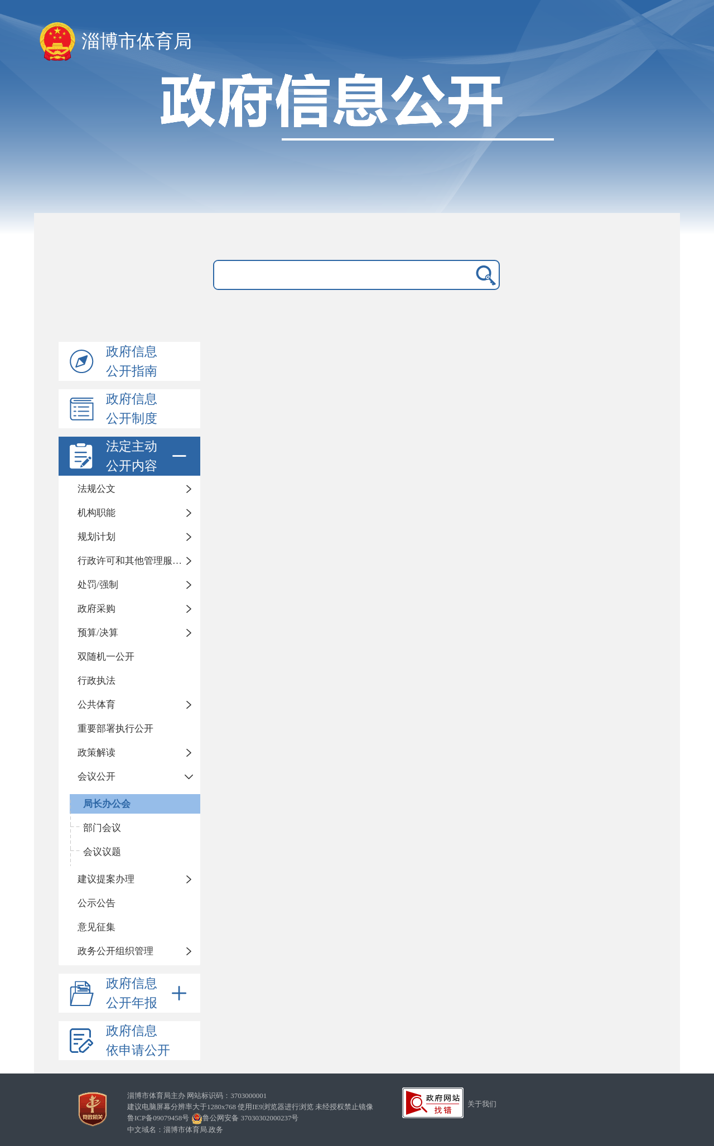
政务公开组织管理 (115, 951)
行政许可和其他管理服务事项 (139, 560)
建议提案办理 (106, 879)
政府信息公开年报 (148, 993)
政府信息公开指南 (131, 361)
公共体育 (96, 704)
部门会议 (102, 828)
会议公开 (96, 776)
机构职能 (96, 512)
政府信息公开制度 (131, 408)
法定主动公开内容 (148, 456)
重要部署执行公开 (115, 728)
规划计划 (96, 536)
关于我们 (481, 1104)
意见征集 (96, 927)
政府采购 (96, 608)
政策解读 (96, 752)
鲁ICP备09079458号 (158, 1118)
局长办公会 (107, 804)
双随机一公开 (106, 656)
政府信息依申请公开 (138, 1040)
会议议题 (102, 852)
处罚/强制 (98, 584)
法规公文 (96, 488)
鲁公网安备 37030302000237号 (244, 1118)
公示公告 (96, 903)
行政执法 (96, 680)
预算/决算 (98, 632)
